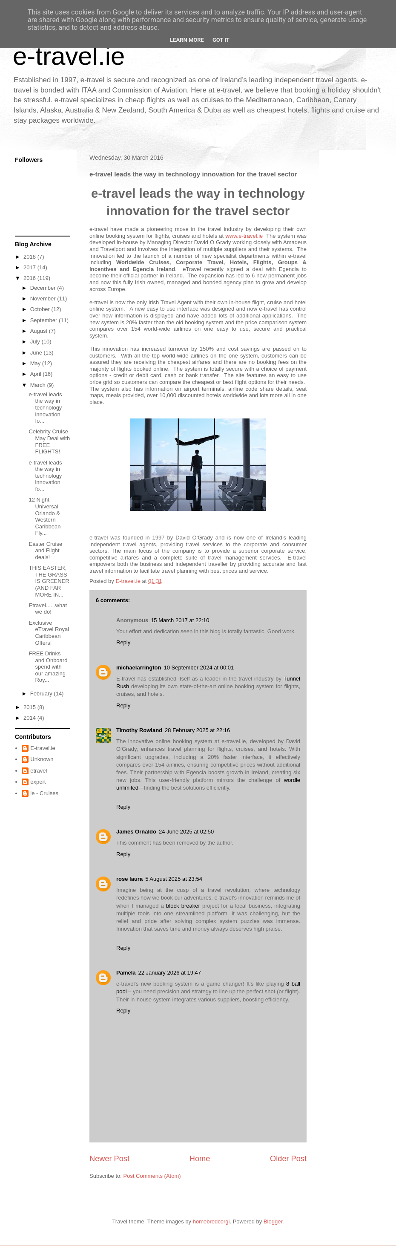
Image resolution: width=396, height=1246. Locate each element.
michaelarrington (138, 667)
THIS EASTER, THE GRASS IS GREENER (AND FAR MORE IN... (49, 581)
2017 (30, 267)
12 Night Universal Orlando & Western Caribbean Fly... (44, 516)
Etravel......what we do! (48, 608)
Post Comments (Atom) (152, 1176)
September (44, 320)
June (37, 352)
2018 (30, 257)
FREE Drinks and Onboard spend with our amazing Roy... (48, 666)
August (39, 331)
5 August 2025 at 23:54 (173, 879)
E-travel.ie (42, 748)
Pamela (126, 972)
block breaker (183, 906)
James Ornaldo (136, 831)
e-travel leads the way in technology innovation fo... (45, 407)
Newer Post (109, 1158)
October (41, 309)
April (36, 374)
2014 (30, 718)
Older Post (288, 1158)
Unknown (41, 759)
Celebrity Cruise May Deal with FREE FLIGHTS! (49, 441)
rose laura (129, 879)
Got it (221, 40)
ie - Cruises (44, 793)
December (43, 288)
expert (38, 782)
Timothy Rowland (139, 730)
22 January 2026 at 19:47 (169, 972)
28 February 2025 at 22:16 (197, 730)
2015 (30, 707)
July (36, 341)
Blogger (273, 1221)
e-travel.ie (69, 56)
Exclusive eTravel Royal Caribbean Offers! (49, 633)
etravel (38, 770)
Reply (123, 642)
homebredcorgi (211, 1221)
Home (199, 1158)
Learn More (187, 40)
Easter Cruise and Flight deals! (45, 550)
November (43, 298)
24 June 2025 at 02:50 (186, 831)
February (42, 693)
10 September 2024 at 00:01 (199, 667)
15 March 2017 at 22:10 (180, 620)
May (36, 363)
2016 (30, 278)
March (38, 385)
